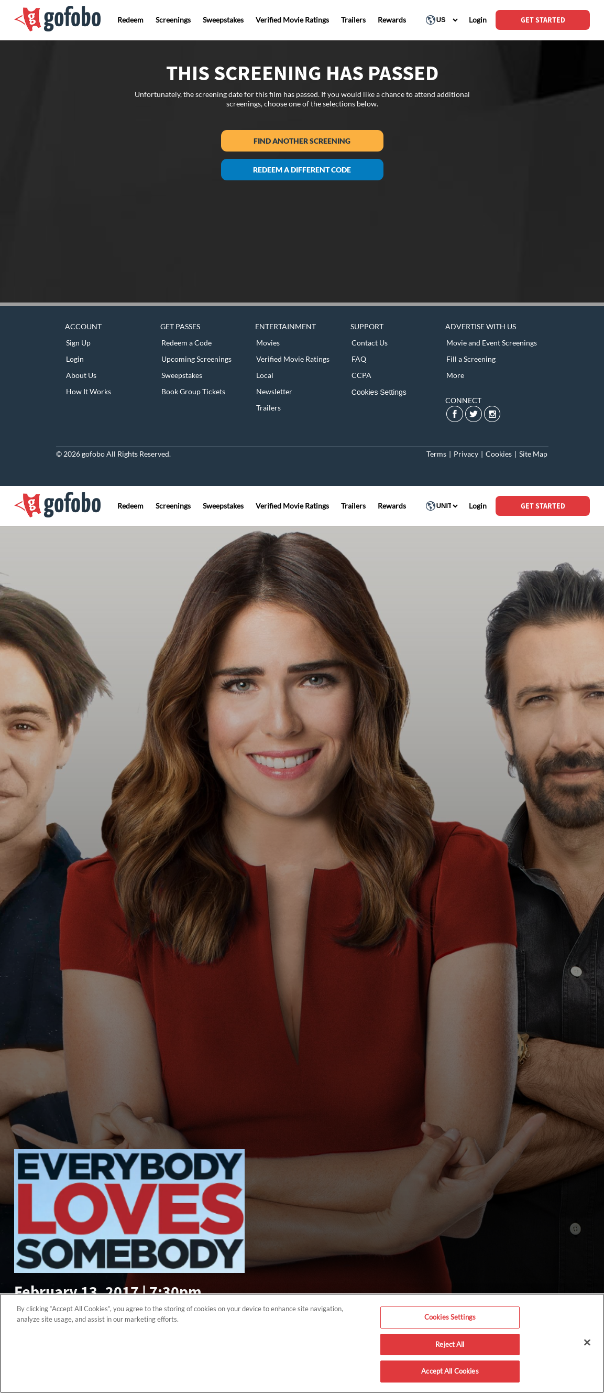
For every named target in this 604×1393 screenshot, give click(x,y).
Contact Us (370, 342)
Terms (436, 453)
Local (264, 375)
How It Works (88, 391)
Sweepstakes (181, 375)
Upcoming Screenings (196, 358)
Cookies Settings (379, 392)
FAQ (359, 358)
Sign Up (78, 342)
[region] (302, 1343)
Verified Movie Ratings (293, 358)
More (455, 375)
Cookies (499, 453)
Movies (268, 342)
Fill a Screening (471, 358)
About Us (81, 375)
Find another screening (302, 140)
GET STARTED (543, 20)
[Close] (587, 1342)
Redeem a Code (186, 342)
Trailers (268, 407)
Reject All (449, 1344)
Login (75, 358)
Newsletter (274, 391)
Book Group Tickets (193, 391)
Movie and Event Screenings (491, 342)
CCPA (361, 375)
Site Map (533, 453)
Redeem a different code (302, 169)
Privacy (466, 453)
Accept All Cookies (449, 1371)
